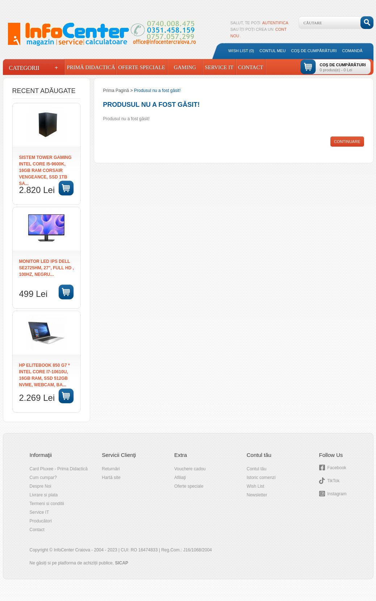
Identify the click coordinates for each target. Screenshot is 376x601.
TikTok (333, 480)
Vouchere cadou (190, 468)
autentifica (275, 23)
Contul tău (257, 468)
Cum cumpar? (43, 477)
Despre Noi (40, 486)
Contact (250, 67)
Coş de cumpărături (314, 51)
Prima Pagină (116, 90)
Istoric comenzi (261, 477)
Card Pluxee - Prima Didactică (59, 468)
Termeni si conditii (47, 503)
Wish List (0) (241, 51)
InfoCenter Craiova (72, 549)
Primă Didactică (90, 67)
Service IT (219, 67)
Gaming (185, 67)
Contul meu (272, 51)
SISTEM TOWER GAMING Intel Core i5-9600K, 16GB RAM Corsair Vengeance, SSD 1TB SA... (45, 170)
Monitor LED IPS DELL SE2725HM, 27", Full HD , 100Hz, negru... (46, 268)
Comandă (352, 51)
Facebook (336, 467)
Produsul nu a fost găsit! (157, 90)
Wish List (256, 486)
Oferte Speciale (141, 67)
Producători (41, 521)
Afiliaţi (180, 477)
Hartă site (111, 477)
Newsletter (257, 494)
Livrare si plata (44, 494)
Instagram (336, 493)
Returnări (111, 468)
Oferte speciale (189, 486)
